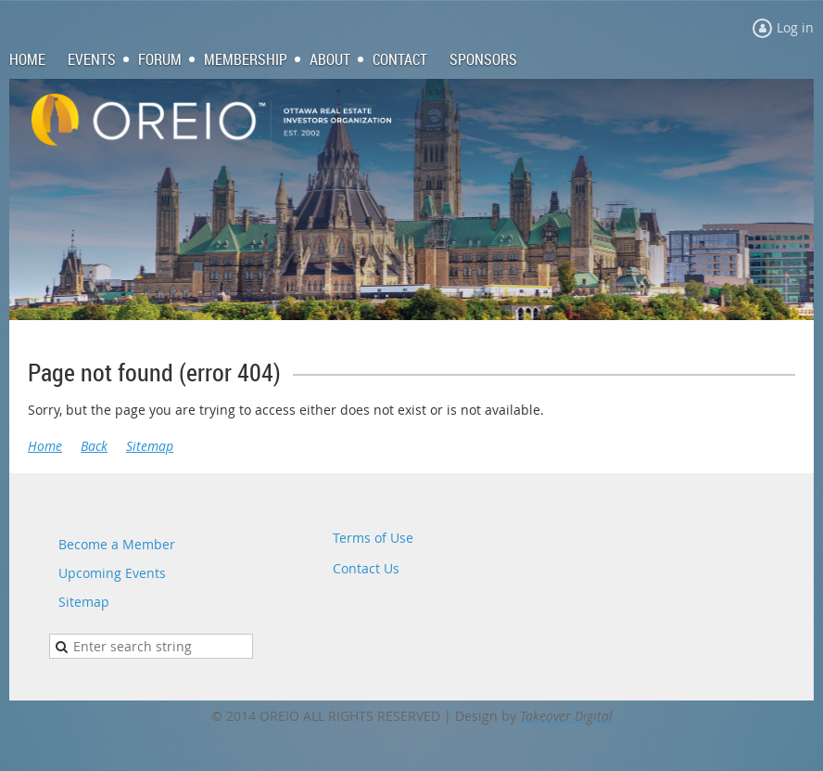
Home (45, 446)
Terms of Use (373, 537)
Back (94, 446)
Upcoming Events (112, 573)
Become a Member (116, 544)
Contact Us (366, 568)
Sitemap (149, 446)
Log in (795, 27)
